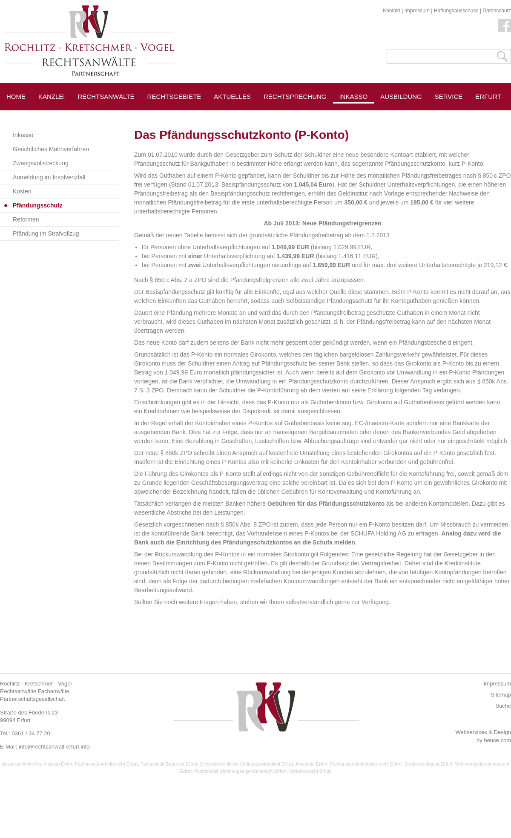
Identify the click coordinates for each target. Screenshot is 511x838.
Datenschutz (496, 11)
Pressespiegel (406, 115)
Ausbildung (401, 96)
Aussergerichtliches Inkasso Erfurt (37, 763)
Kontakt (391, 11)
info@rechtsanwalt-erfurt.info (54, 746)
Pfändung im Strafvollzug (46, 233)
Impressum (417, 11)
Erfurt (488, 96)
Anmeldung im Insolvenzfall (49, 177)
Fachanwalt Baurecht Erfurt (169, 763)
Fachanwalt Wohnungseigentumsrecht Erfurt (240, 771)
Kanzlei (51, 96)
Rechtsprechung (295, 96)
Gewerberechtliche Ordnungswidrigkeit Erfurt (246, 763)
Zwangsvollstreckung (41, 163)
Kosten (22, 191)
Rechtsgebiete (174, 96)
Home (16, 96)
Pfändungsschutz (38, 205)
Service (449, 96)
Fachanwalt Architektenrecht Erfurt (366, 763)
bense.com (497, 740)
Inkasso (353, 96)
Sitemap (501, 694)
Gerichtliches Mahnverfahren (51, 149)
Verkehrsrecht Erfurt (310, 771)
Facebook (504, 25)
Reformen (26, 219)
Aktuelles (232, 96)
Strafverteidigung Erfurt (428, 763)
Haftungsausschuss (456, 11)
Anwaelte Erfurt (311, 763)
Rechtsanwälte (106, 96)
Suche (503, 706)
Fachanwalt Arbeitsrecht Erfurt (106, 763)
